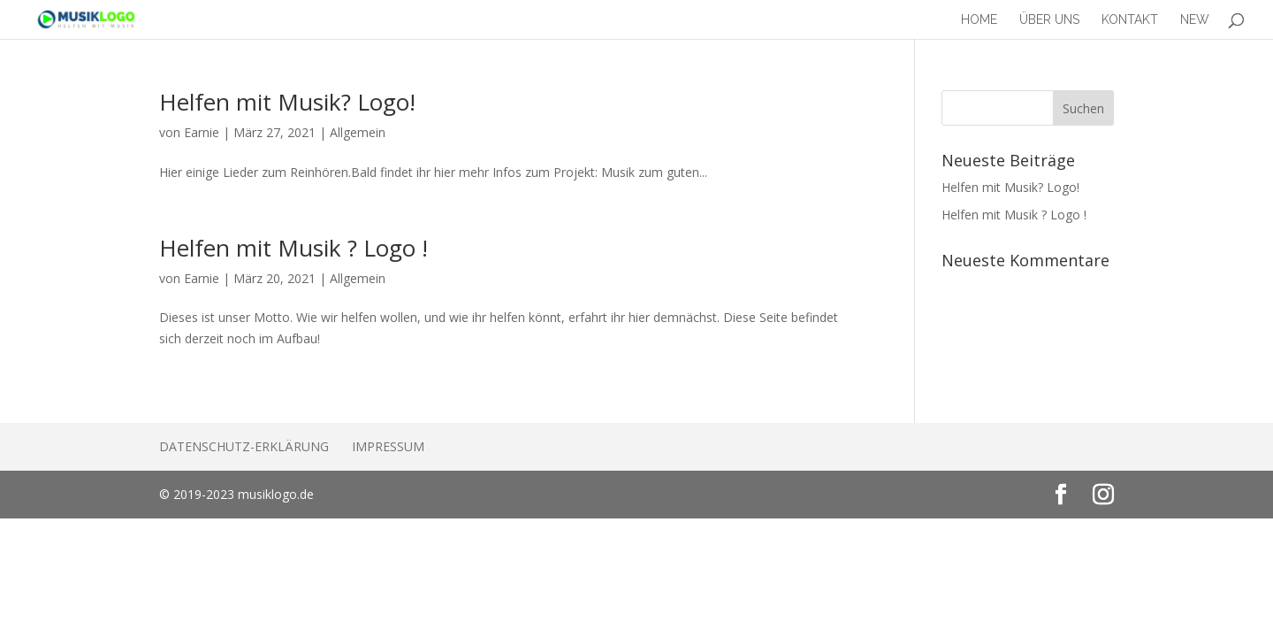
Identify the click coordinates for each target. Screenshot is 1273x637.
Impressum (388, 446)
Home (979, 20)
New (1194, 20)
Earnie (201, 132)
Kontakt (1129, 20)
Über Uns (1049, 20)
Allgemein (357, 132)
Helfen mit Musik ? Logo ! (293, 248)
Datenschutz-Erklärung (244, 446)
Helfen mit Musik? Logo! (287, 102)
